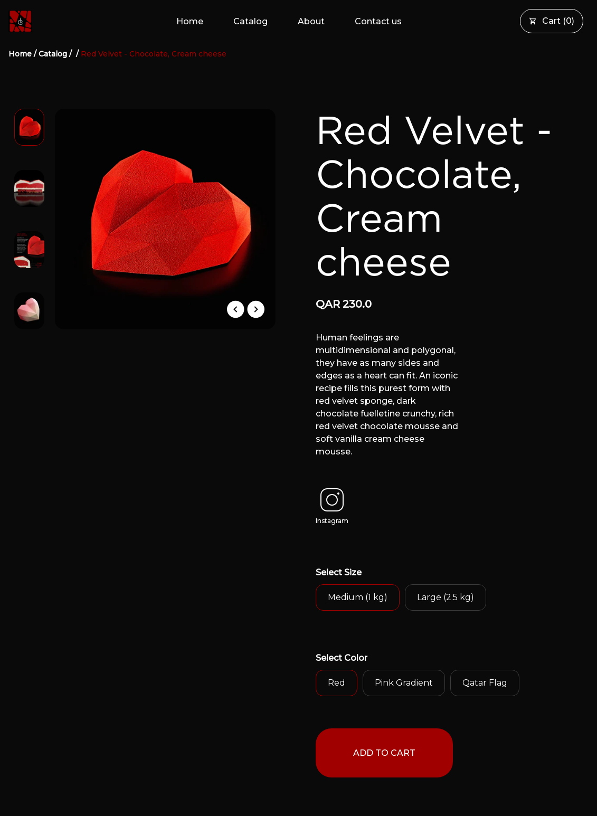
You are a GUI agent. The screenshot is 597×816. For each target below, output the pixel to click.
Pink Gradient (404, 683)
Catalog (250, 21)
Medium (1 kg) (357, 597)
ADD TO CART (384, 753)
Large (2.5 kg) (445, 597)
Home (189, 21)
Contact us (378, 21)
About (311, 21)
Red (336, 683)
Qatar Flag (484, 683)
